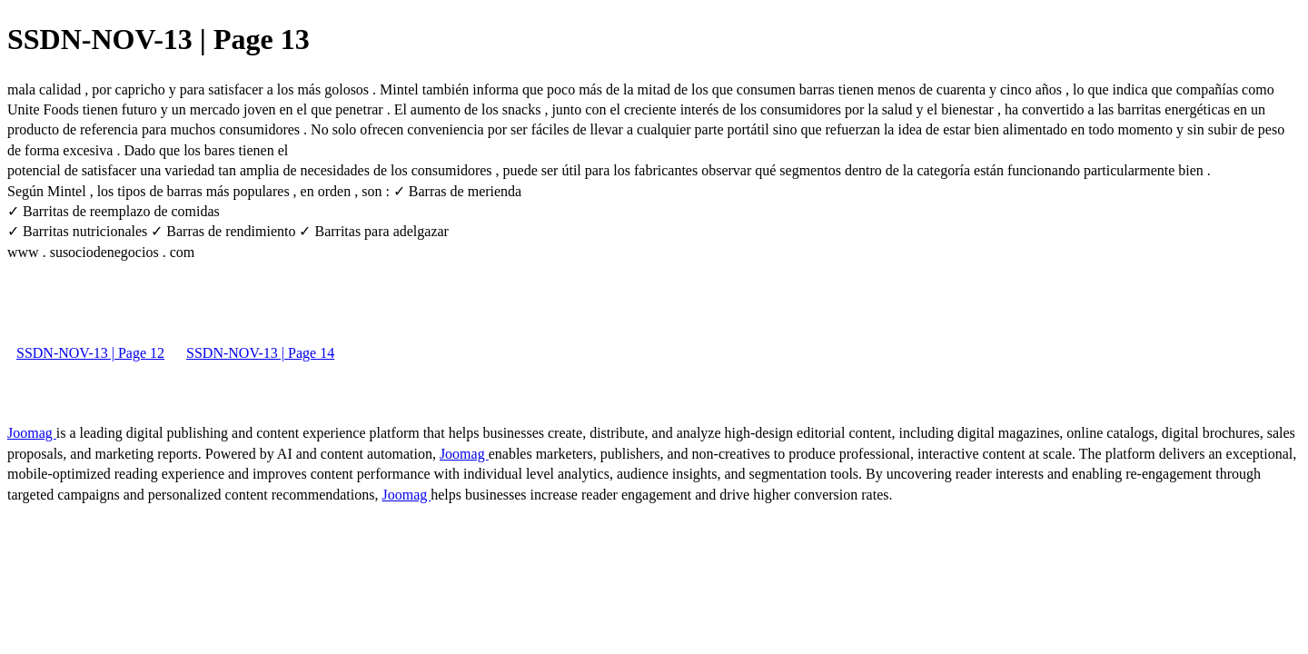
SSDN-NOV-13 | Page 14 (260, 353)
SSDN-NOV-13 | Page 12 (90, 353)
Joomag (31, 433)
